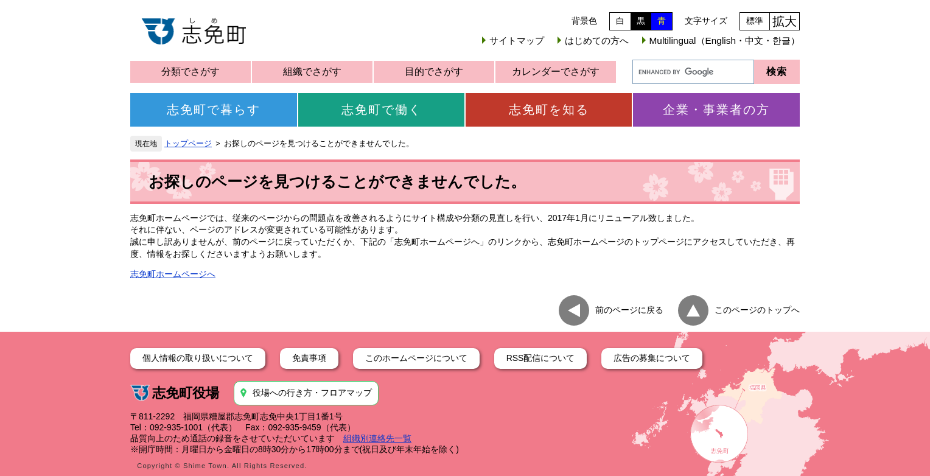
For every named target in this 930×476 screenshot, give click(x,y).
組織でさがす (312, 71)
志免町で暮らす (213, 109)
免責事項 (309, 358)
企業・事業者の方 (716, 109)
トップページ (188, 143)
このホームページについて (416, 358)
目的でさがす (434, 71)
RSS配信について (540, 358)
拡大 (784, 21)
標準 (754, 21)
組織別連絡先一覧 (377, 438)
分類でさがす (190, 71)
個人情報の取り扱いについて (197, 358)
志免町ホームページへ (172, 274)
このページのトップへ (757, 310)
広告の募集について (652, 358)
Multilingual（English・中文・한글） (724, 40)
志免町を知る (549, 109)
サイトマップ (516, 40)
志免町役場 (185, 393)
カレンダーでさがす (556, 71)
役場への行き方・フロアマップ (312, 392)
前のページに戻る (629, 310)
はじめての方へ (597, 40)
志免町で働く (381, 109)
